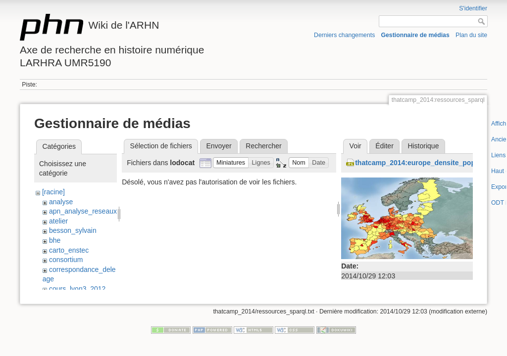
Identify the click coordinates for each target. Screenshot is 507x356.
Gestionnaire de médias (415, 35)
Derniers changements (344, 35)
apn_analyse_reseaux (83, 211)
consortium (66, 260)
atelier (58, 221)
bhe (54, 240)
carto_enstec (69, 250)
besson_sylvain (73, 230)
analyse (61, 202)
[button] (231, 163)
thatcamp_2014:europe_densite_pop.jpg (421, 163)
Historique (423, 146)
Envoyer (218, 146)
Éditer (384, 146)
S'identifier (473, 8)
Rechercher (263, 146)
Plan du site (471, 35)
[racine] (53, 192)
